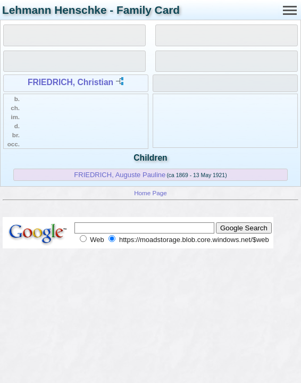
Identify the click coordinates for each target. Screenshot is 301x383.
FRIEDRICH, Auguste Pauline (119, 175)
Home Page (150, 192)
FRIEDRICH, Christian (70, 82)
